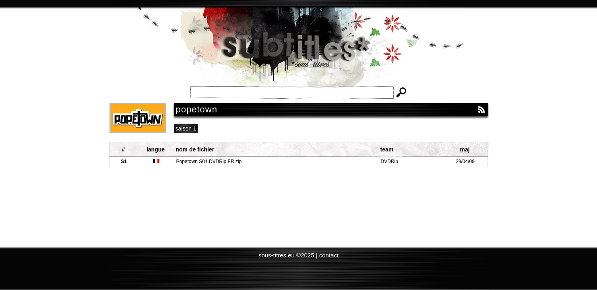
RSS (481, 110)
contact (329, 255)
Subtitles (298, 52)
